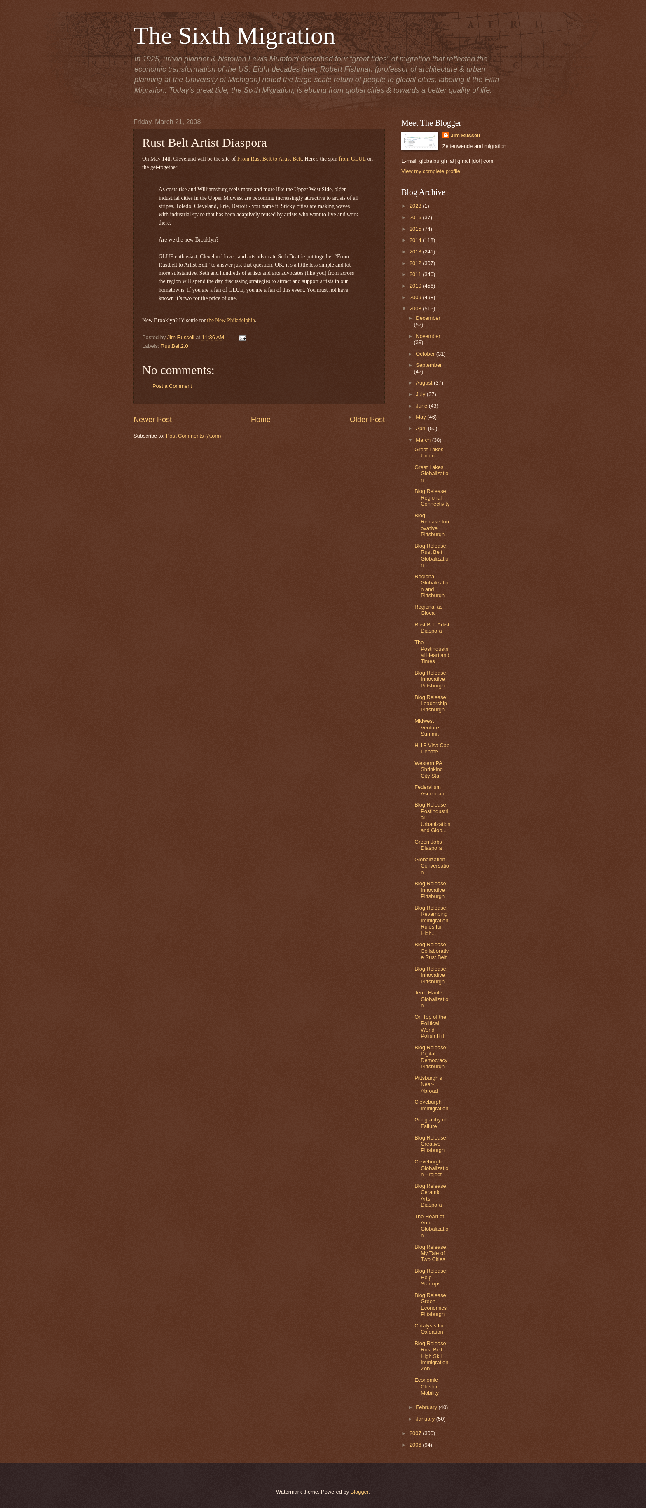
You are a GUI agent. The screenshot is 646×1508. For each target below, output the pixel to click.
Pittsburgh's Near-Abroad (428, 1084)
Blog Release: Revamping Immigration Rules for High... (431, 920)
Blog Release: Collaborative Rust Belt (431, 950)
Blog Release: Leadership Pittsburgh (430, 703)
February (427, 1407)
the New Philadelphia (231, 320)
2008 (416, 308)
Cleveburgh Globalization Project (431, 1168)
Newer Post (152, 419)
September (429, 365)
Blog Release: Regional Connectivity (431, 497)
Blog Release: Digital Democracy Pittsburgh (430, 1056)
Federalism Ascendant (430, 790)
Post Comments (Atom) (193, 436)
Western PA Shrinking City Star (428, 769)
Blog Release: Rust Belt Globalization (431, 555)
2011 (416, 274)
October (426, 354)
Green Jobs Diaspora (428, 845)
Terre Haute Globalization (431, 999)
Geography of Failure (430, 1122)
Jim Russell (465, 135)
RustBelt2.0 (174, 346)
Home (261, 419)
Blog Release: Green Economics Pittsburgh (430, 1304)
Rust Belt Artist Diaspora (431, 627)
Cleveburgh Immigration (431, 1105)
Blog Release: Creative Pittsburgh (430, 1144)
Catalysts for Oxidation (429, 1329)
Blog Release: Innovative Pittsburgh (430, 679)
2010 (416, 286)
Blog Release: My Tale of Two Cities (430, 1253)
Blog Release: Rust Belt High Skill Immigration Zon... (431, 1356)
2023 (416, 206)
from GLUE (352, 159)
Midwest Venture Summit (426, 727)
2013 (416, 252)
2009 (416, 297)
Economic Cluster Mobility (426, 1386)
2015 (416, 229)
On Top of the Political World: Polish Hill (430, 1026)
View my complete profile (430, 171)
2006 (416, 1445)
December (428, 318)
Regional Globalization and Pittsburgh (431, 585)
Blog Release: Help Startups (430, 1277)
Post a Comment (172, 386)
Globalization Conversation (431, 865)
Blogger (360, 1492)
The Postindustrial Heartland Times (431, 651)
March (424, 440)
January (426, 1419)
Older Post (367, 419)
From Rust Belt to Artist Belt (269, 159)
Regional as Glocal (428, 610)
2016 (416, 217)
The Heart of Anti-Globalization (431, 1225)
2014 (416, 240)
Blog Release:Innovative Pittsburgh (431, 524)
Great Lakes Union (428, 452)
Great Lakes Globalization (431, 473)
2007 (416, 1433)
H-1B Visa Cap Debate (431, 748)
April (422, 428)
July (421, 394)
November (428, 336)
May (421, 417)
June (422, 406)
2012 (416, 263)
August (425, 383)
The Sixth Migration (234, 35)
